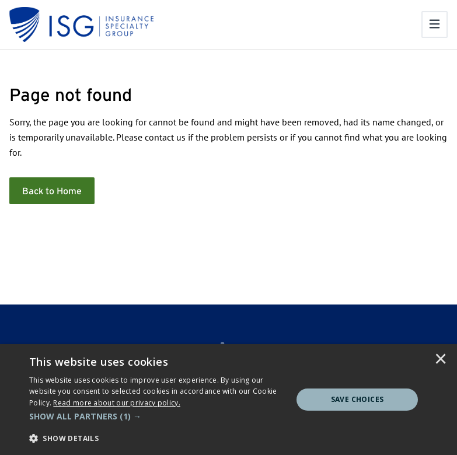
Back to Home (52, 191)
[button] (156, 416)
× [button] (440, 360)
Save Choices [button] (357, 399)
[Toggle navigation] (434, 24)
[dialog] (228, 399)
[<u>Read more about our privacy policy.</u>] (116, 403)
